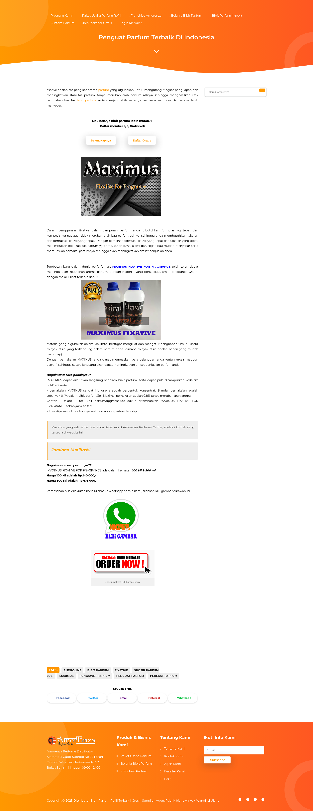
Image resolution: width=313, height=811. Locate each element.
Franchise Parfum (134, 771)
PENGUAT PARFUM (130, 676)
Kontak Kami (173, 756)
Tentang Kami (174, 748)
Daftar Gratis (142, 140)
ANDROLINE (72, 670)
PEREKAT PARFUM (163, 676)
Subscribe (218, 760)
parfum (103, 90)
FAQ (167, 779)
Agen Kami (172, 764)
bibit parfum (86, 100)
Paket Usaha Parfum (136, 756)
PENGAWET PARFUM (95, 676)
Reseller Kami (174, 771)
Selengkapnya (101, 140)
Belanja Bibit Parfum (136, 763)
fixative (121, 670)
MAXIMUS (66, 676)
